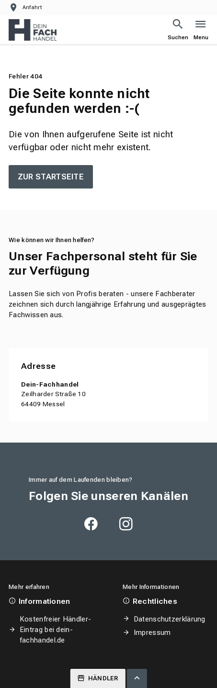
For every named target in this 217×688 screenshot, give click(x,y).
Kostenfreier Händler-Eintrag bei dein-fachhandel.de (55, 629)
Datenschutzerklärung (170, 619)
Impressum (152, 632)
